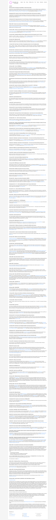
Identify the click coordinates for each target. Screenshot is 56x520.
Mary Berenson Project (28, 350)
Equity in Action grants (33, 181)
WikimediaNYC (17, 377)
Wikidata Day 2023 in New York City (34, 86)
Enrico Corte (13, 515)
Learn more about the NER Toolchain (25, 428)
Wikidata (21, 394)
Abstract (10, 47)
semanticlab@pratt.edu (12, 514)
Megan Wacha (35, 395)
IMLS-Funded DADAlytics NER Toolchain (26, 405)
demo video (37, 323)
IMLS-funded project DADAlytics (15, 428)
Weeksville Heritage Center (30, 238)
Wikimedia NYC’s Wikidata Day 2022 (38, 114)
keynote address (24, 269)
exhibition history (36, 416)
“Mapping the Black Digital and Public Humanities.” (25, 74)
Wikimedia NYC (24, 393)
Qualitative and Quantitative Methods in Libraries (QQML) (22, 349)
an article (24, 258)
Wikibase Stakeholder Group (30, 158)
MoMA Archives (12, 416)
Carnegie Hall (16, 385)
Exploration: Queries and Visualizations (28, 140)
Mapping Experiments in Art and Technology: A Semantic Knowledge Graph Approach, (21, 21)
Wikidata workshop (21, 312)
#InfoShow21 (15, 202)
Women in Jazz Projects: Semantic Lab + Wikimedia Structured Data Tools (22, 87)
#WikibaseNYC (25, 400)
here (19, 16)
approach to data (17, 318)
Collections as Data (32, 361)
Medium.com (11, 234)
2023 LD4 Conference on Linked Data (26, 93)
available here (42, 181)
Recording (13, 47)
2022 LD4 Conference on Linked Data (25, 134)
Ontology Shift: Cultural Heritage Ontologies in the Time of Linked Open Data (29, 336)
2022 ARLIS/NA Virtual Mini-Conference (25, 120)
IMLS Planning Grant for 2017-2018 (29, 501)
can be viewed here (22, 186)
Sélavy (25, 322)
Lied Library (45, 296)
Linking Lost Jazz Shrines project (27, 253)
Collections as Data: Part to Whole (26, 294)
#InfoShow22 (22, 139)
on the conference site (15, 192)
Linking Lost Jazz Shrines (12, 31)
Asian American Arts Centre (35, 165)
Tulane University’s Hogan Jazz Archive (22, 372)
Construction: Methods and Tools (28, 145)
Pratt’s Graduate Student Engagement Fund (15, 352)
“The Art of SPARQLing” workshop (31, 67)
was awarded (29, 275)
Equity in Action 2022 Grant (43, 164)
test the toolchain (34, 428)
